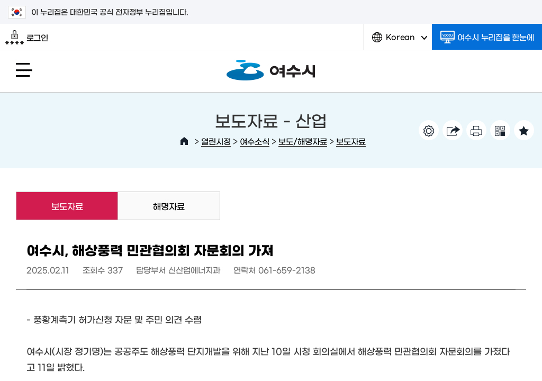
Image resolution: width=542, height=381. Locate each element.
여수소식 (254, 141)
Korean (399, 41)
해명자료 (169, 206)
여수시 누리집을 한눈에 (487, 37)
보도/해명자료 (302, 141)
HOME (184, 141)
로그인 (26, 37)
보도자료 (351, 141)
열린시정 (216, 141)
